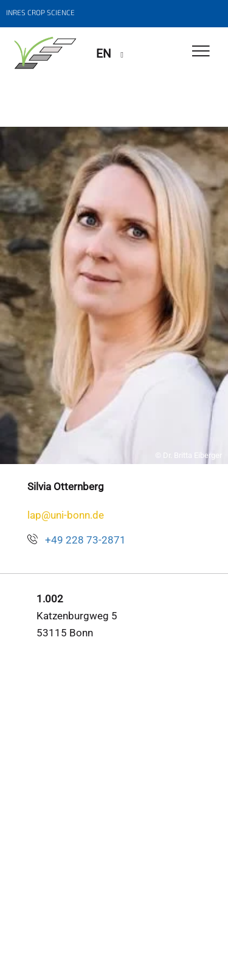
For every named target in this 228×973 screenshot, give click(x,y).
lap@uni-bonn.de (65, 515)
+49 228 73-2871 (85, 540)
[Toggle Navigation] (201, 51)
